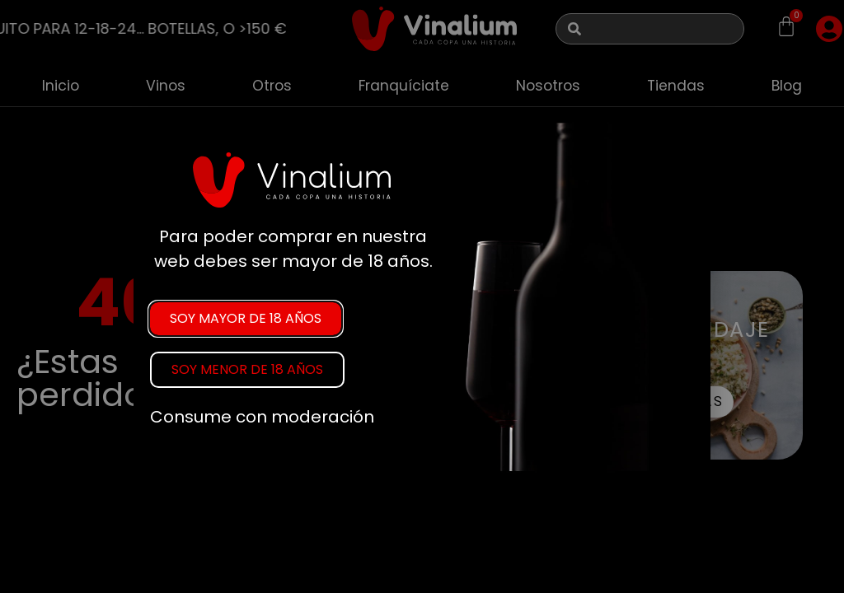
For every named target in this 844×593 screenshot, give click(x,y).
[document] (422, 296)
